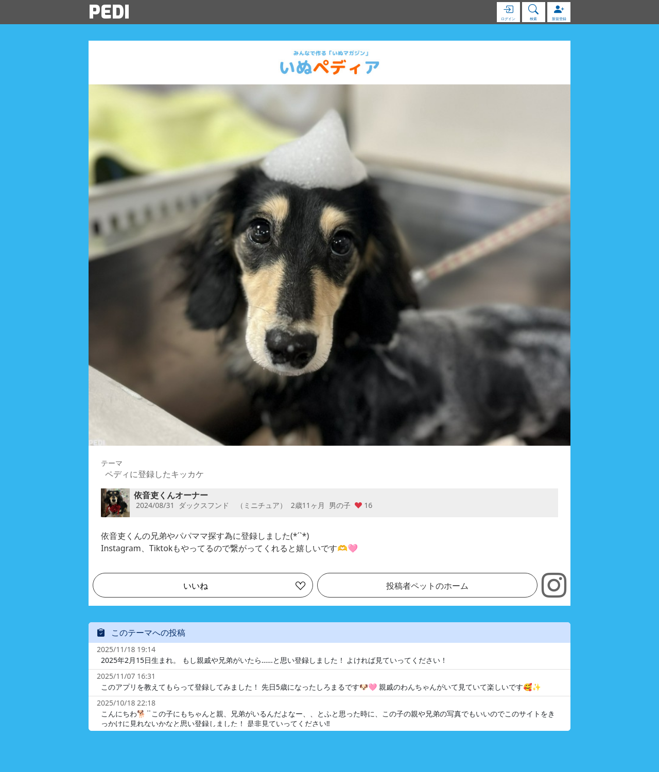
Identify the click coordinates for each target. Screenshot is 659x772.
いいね (195, 585)
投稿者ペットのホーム (427, 585)
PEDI (109, 12)
